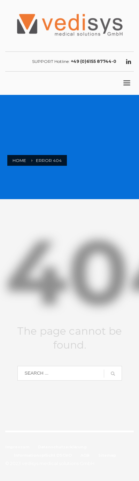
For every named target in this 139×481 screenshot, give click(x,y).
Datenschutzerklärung (62, 447)
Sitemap (107, 455)
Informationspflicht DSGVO (43, 455)
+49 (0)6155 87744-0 (93, 61)
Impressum (17, 447)
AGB (85, 455)
